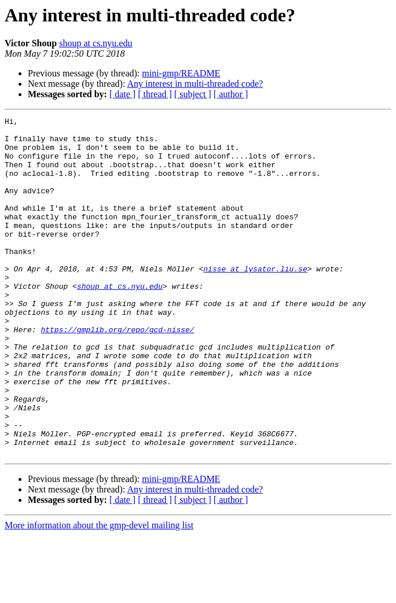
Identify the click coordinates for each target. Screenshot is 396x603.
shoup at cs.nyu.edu (95, 43)
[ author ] (231, 94)
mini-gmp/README (181, 73)
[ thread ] (155, 94)
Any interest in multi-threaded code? (195, 84)
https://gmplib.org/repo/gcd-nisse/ (117, 372)
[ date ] (122, 94)
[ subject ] (192, 94)
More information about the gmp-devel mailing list (99, 593)
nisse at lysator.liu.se (255, 300)
